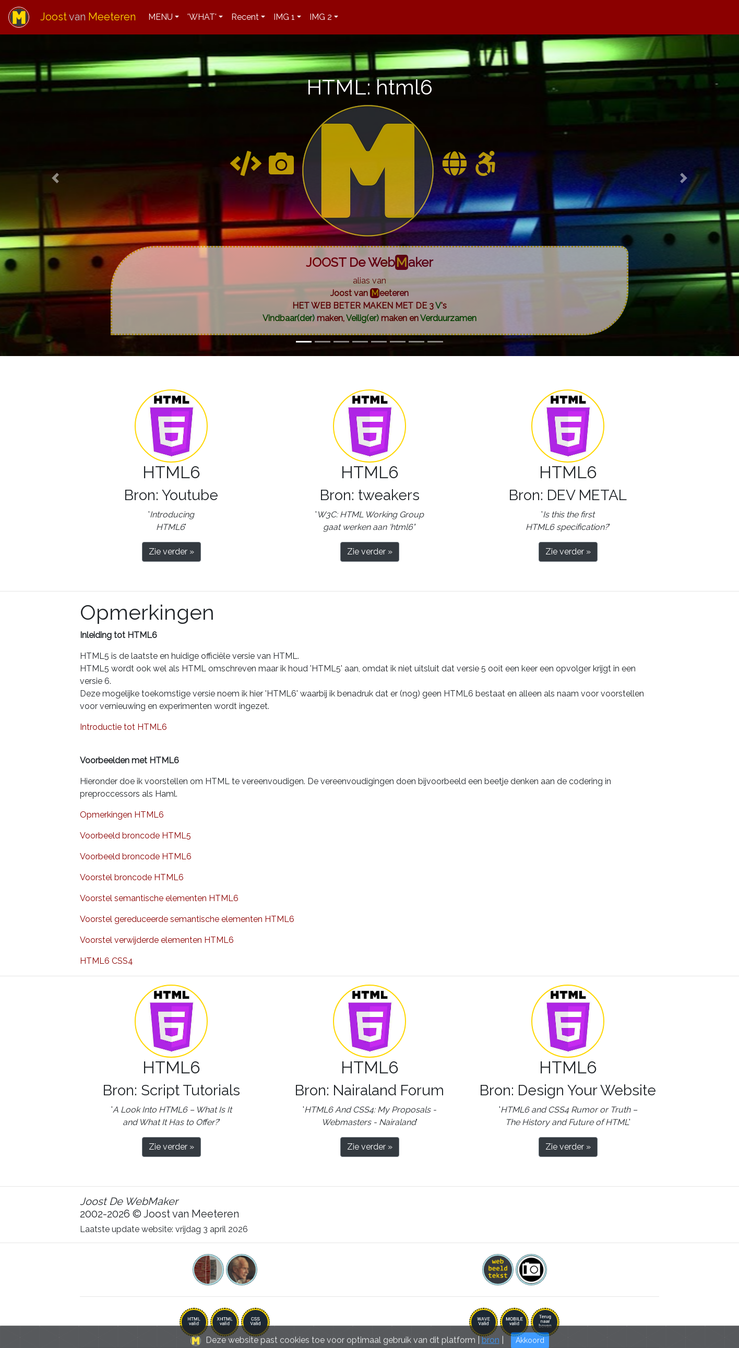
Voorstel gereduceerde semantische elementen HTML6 (187, 919)
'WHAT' (202, 17)
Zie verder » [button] (171, 552)
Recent (245, 17)
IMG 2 (320, 17)
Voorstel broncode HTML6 (132, 877)
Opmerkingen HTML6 (122, 815)
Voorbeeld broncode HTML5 (135, 836)
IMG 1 (284, 17)
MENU (160, 17)
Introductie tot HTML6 (123, 727)
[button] (55, 178)
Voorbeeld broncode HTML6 (136, 856)
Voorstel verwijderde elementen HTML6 (157, 940)
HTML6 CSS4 (106, 961)
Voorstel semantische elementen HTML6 (159, 898)
